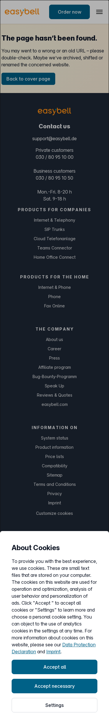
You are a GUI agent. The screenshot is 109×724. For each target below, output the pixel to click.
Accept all (54, 667)
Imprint (53, 651)
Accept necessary (54, 686)
